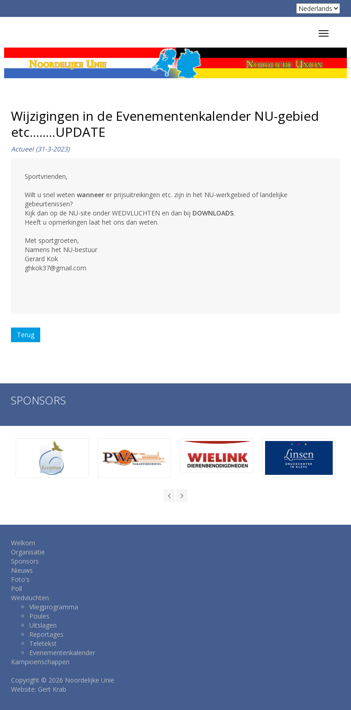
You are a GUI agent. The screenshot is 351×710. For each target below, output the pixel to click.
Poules (39, 616)
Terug (25, 334)
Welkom (23, 542)
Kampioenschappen (40, 661)
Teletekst (43, 643)
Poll (16, 588)
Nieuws (22, 570)
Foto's (20, 579)
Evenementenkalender (62, 652)
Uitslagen (43, 625)
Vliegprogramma (53, 606)
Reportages (46, 634)
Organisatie (28, 552)
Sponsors (25, 561)
